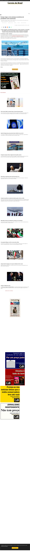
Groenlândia (13, 71)
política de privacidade (4, 546)
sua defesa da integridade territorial (17, 35)
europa (9, 71)
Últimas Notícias (4, 22)
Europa (18, 22)
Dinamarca (4, 71)
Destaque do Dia (10, 22)
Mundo (15, 22)
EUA (7, 71)
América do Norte (23, 22)
